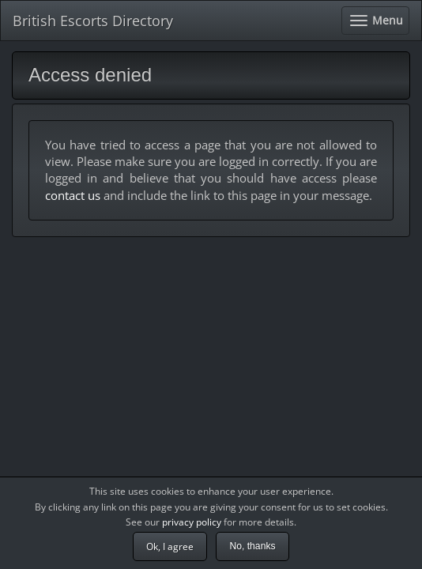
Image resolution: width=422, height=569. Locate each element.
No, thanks (252, 546)
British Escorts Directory (93, 20)
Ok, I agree (170, 546)
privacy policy (191, 522)
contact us (72, 195)
